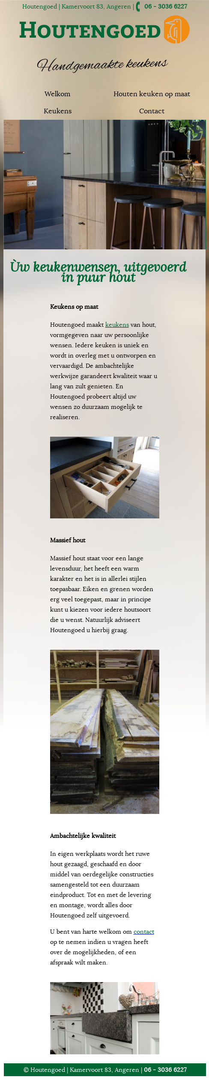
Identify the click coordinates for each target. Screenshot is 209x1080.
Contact (151, 111)
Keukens (58, 111)
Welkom (57, 94)
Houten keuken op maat (151, 94)
